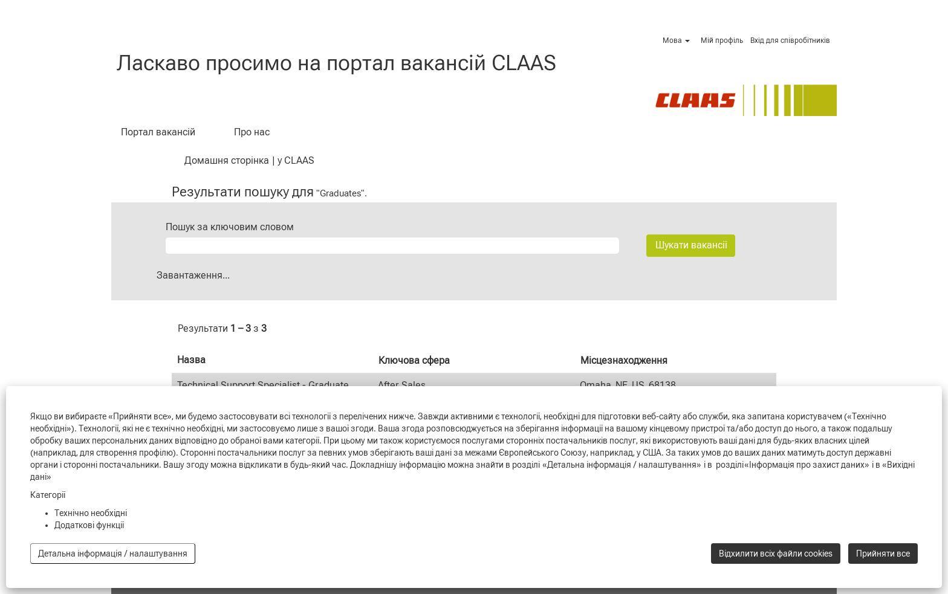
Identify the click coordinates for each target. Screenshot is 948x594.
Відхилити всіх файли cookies (776, 553)
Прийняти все (883, 553)
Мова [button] (676, 40)
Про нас (252, 132)
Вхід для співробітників (790, 40)
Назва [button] (191, 360)
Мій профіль (722, 40)
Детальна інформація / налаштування (112, 553)
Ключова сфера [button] (414, 360)
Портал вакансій (158, 132)
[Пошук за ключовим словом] (392, 245)
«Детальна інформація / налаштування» (621, 465)
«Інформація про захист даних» (806, 465)
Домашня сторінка (226, 160)
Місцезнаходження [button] (623, 360)
